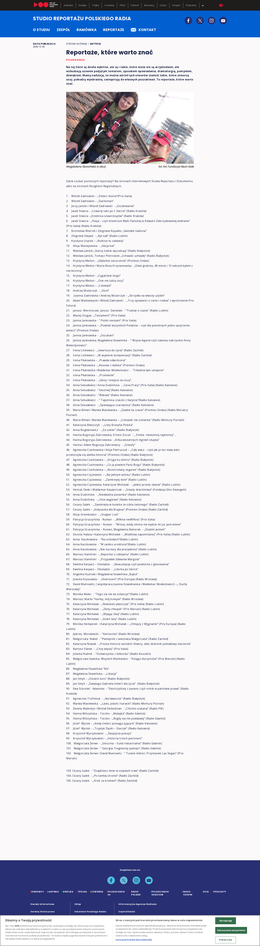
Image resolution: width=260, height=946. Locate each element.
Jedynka (68, 5)
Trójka (95, 5)
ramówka (87, 29)
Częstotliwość (126, 911)
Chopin (176, 5)
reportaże (113, 29)
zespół (63, 29)
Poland (135, 5)
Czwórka (109, 5)
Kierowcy (149, 5)
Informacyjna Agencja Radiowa (137, 904)
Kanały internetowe (42, 904)
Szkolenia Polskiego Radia (90, 911)
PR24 (122, 5)
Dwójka (82, 5)
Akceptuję (225, 920)
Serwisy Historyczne (43, 911)
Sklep (77, 904)
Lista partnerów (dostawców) (134, 939)
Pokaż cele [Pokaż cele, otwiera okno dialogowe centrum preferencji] (225, 939)
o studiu (41, 29)
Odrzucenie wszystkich (231, 930)
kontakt (143, 29)
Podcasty (191, 5)
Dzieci (163, 5)
